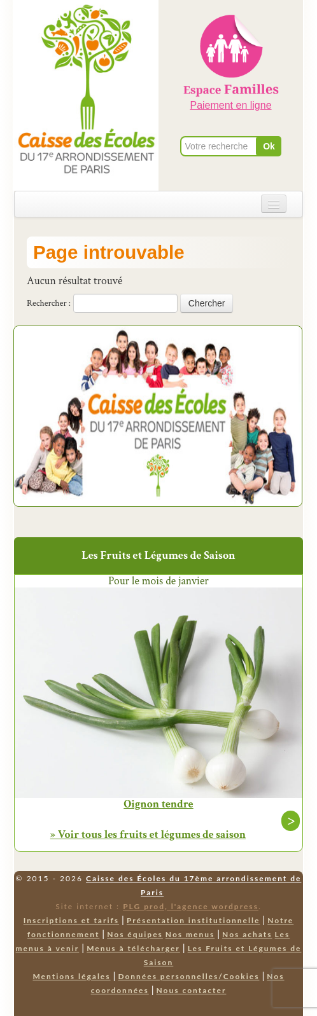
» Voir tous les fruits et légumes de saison (148, 834)
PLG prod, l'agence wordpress (190, 906)
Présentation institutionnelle (193, 920)
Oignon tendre (158, 804)
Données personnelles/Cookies (188, 976)
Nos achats (247, 934)
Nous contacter (192, 990)
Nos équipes (135, 934)
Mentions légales (71, 976)
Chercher (206, 303)
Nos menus (190, 934)
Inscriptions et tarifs (71, 920)
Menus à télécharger (133, 948)
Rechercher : (49, 303)
